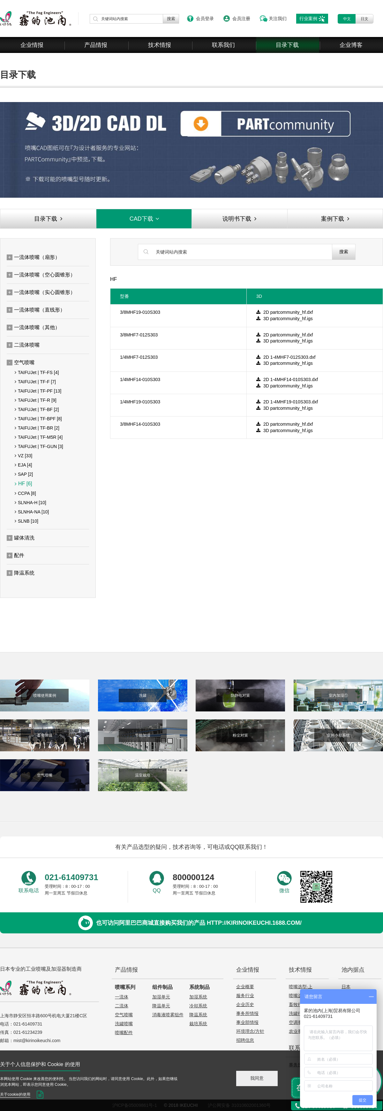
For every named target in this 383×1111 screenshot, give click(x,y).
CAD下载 (145, 219)
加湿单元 (161, 996)
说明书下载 (239, 219)
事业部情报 (247, 1022)
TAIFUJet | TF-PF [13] (38, 391)
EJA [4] (23, 465)
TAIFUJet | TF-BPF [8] (38, 418)
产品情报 (95, 45)
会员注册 (241, 18)
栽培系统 (198, 1023)
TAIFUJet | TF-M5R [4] (39, 437)
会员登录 (205, 18)
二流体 (121, 1005)
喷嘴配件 (124, 1032)
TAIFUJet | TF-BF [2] (37, 409)
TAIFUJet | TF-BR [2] (37, 428)
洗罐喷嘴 (124, 1023)
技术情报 (159, 45)
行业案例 (308, 18)
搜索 (343, 251)
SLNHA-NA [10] (32, 512)
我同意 (257, 1078)
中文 (347, 19)
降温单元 (161, 1005)
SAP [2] (24, 474)
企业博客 (351, 45)
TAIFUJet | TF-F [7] (35, 381)
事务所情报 (247, 1013)
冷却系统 (198, 1005)
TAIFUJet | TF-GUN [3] (39, 446)
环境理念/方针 (250, 1031)
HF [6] (23, 483)
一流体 (121, 996)
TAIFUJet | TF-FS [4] (37, 372)
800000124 (193, 877)
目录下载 (287, 45)
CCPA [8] (25, 493)
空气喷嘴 (124, 1014)
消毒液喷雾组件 (168, 1014)
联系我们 (223, 45)
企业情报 (31, 45)
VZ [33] (23, 455)
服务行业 (245, 995)
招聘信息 (245, 1040)
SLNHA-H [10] (30, 502)
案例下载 (335, 219)
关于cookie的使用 (15, 1094)
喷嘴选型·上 (300, 986)
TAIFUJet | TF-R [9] (35, 400)
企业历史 (245, 1004)
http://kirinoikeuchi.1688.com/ (254, 923)
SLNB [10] (26, 521)
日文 (364, 19)
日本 (346, 986)
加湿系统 (198, 996)
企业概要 (245, 986)
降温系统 (198, 1014)
